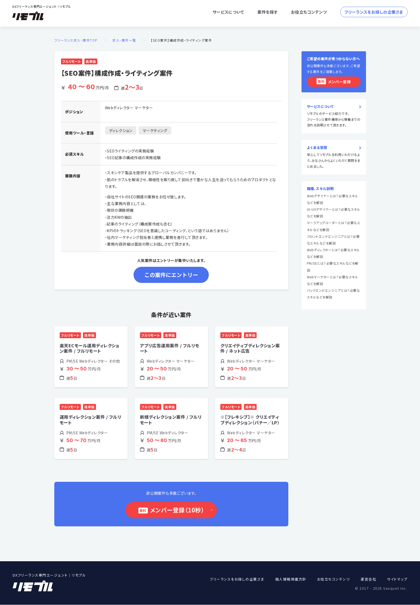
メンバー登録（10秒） (175, 510)
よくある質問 (317, 147)
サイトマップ (397, 579)
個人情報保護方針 (290, 579)
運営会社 (368, 579)
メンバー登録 (334, 81)
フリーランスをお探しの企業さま (373, 12)
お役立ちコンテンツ (309, 12)
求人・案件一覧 (124, 40)
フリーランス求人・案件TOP (76, 40)
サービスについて (228, 12)
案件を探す (267, 12)
